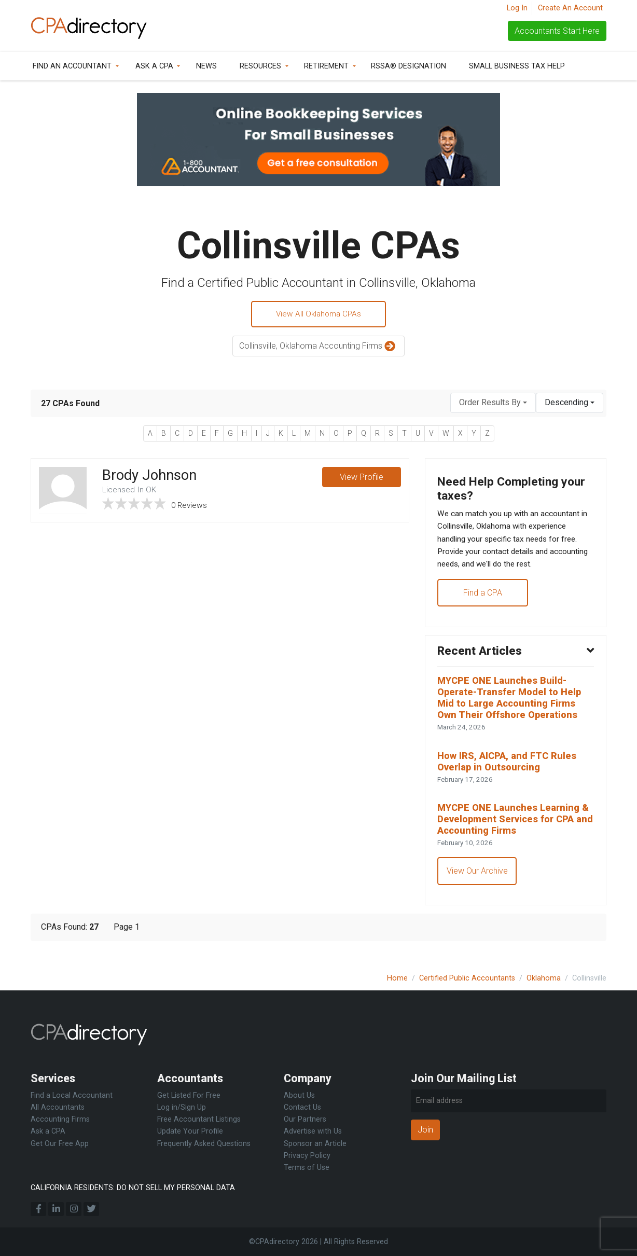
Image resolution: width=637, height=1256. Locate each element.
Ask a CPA (154, 66)
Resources (260, 66)
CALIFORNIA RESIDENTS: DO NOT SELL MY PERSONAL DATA (133, 1187)
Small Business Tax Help (517, 66)
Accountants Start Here (557, 31)
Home (397, 978)
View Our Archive (477, 886)
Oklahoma (544, 978)
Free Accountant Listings (199, 1119)
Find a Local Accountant (72, 1095)
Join (425, 1130)
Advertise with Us (313, 1131)
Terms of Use (306, 1167)
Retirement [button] (326, 66)
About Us (299, 1095)
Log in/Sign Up (181, 1107)
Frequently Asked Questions (204, 1143)
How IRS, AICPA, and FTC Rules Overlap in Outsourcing (509, 773)
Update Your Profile (190, 1131)
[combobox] (493, 404)
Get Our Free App (60, 1143)
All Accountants (58, 1107)
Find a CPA (483, 599)
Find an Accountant (72, 66)
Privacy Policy (307, 1155)
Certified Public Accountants (467, 978)
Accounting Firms (60, 1119)
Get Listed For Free (188, 1095)
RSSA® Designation (408, 66)
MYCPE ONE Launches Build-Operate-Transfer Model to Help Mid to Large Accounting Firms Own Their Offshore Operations (513, 707)
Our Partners (305, 1119)
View (361, 479)
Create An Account (570, 8)
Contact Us (302, 1107)
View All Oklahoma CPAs (318, 315)
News (206, 66)
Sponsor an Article (315, 1143)
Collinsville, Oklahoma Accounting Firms (318, 347)
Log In (517, 8)
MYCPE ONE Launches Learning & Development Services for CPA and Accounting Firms (514, 833)
